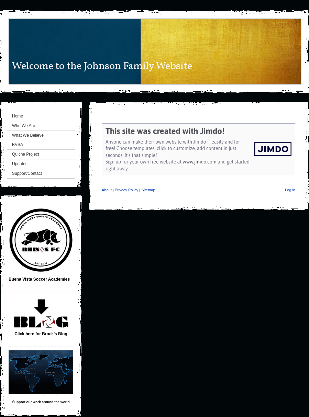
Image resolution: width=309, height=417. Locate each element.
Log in (290, 190)
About (107, 190)
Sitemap (148, 190)
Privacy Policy (126, 190)
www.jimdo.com (199, 162)
